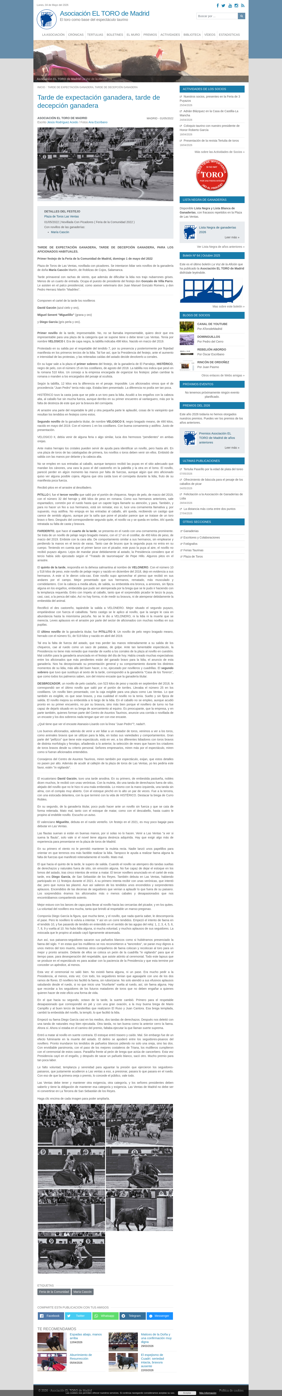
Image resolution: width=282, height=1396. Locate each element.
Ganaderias (189, 531)
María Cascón (60, 232)
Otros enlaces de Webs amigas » (223, 375)
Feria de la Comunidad (54, 1291)
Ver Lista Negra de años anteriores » (221, 246)
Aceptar (187, 1393)
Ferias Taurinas (191, 550)
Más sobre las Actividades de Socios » (220, 152)
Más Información (207, 1393)
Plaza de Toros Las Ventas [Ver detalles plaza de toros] (61, 216)
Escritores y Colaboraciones (200, 537)
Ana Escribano (97, 122)
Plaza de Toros (191, 556)
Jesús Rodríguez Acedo (63, 122)
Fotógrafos (188, 543)
